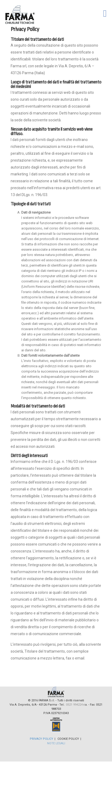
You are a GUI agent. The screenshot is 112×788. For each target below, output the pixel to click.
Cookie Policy (68, 739)
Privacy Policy (41, 739)
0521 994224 (74, 704)
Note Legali (56, 743)
